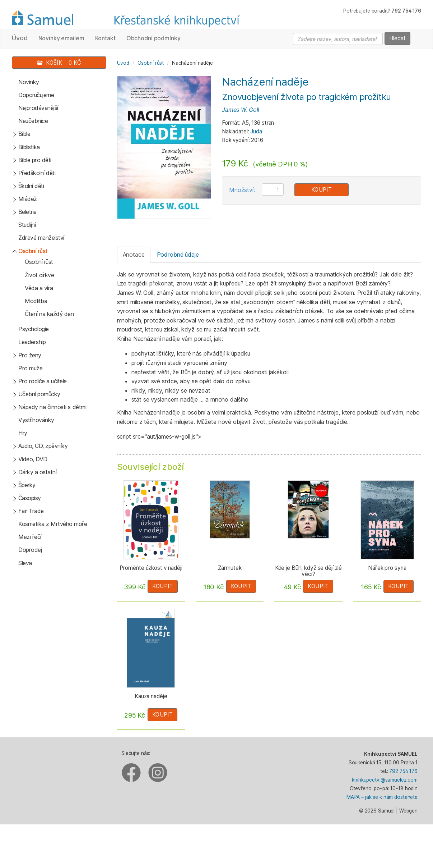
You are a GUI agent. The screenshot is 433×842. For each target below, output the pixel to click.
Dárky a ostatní (37, 472)
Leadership (32, 342)
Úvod (20, 38)
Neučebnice (33, 120)
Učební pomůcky (39, 394)
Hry (22, 432)
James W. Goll (240, 109)
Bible (24, 133)
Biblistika (29, 147)
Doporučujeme (36, 95)
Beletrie (27, 211)
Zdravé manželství (41, 237)
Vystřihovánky (36, 420)
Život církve (39, 275)
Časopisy (29, 498)
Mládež (27, 198)
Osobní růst (32, 251)
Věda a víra (39, 288)
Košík (59, 62)
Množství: (242, 189)
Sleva (25, 563)
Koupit (321, 189)
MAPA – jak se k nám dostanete (382, 797)
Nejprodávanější (38, 107)
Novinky (28, 82)
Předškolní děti (37, 173)
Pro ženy (29, 355)
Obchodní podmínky (153, 38)
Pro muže (30, 368)
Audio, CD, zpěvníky (43, 445)
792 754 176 (403, 771)
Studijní (27, 224)
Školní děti (31, 185)
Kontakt (105, 38)
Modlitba (36, 301)
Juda (256, 131)
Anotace (134, 254)
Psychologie (33, 329)
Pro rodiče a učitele (42, 381)
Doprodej (30, 549)
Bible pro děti (34, 160)
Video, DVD (32, 459)
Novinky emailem (61, 38)
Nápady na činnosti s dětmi (52, 407)
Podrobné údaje (178, 254)
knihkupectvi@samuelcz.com (385, 780)
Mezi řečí (29, 536)
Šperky (27, 485)
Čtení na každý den (49, 313)
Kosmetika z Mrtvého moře (52, 523)
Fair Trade (31, 510)
